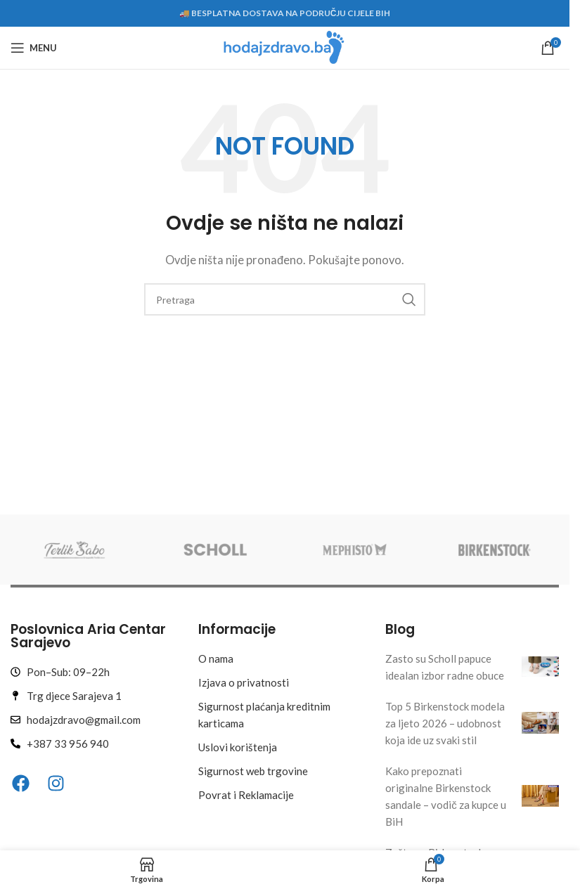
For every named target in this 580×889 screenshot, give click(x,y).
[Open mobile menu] (34, 48)
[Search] (284, 299)
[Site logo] (284, 46)
